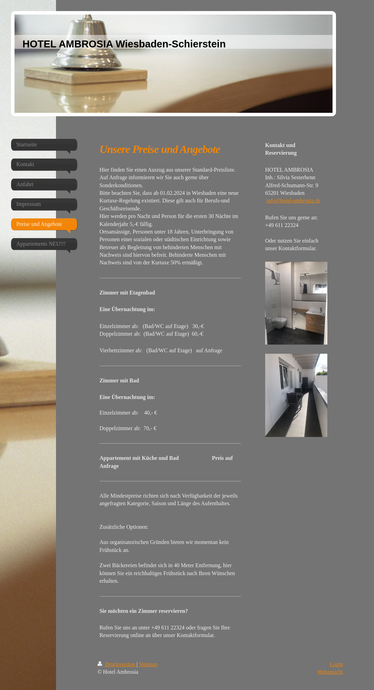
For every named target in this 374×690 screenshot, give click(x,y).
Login (336, 664)
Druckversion (117, 664)
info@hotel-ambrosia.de (293, 200)
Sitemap (148, 664)
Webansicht (330, 672)
